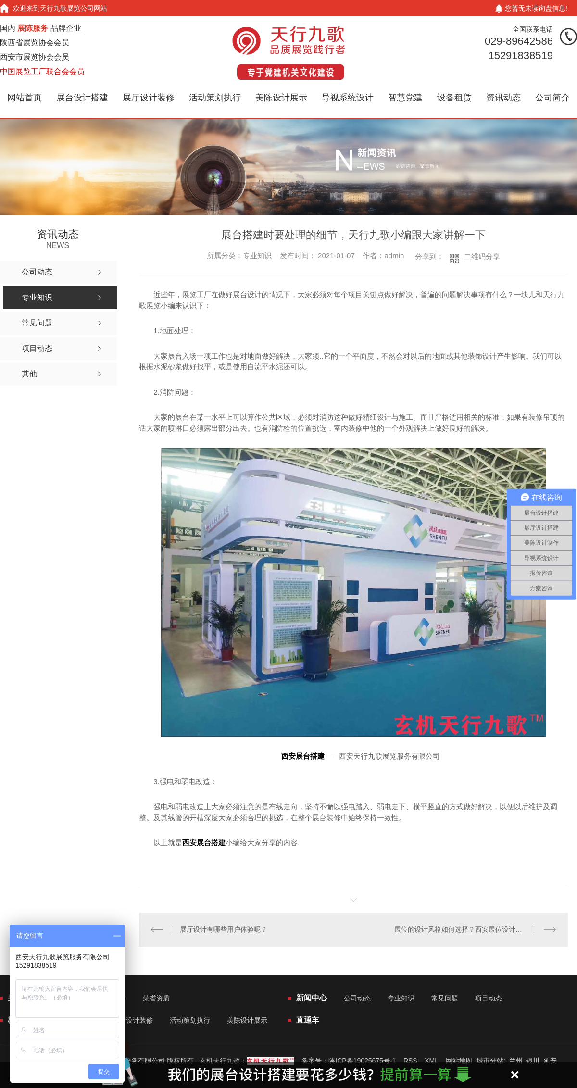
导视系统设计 (348, 97)
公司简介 (552, 97)
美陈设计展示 (281, 97)
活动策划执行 (215, 97)
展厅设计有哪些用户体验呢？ (223, 929)
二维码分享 (482, 256)
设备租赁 (454, 97)
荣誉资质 (156, 998)
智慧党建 (405, 97)
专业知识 (401, 998)
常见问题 (444, 998)
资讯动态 (503, 97)
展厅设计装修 (149, 97)
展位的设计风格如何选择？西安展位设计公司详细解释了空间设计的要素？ (475, 929)
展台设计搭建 (82, 97)
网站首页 (24, 97)
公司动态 (357, 998)
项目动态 (488, 998)
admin (394, 255)
